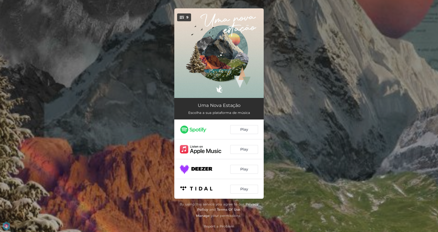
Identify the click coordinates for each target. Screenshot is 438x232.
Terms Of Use (228, 209)
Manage (203, 216)
